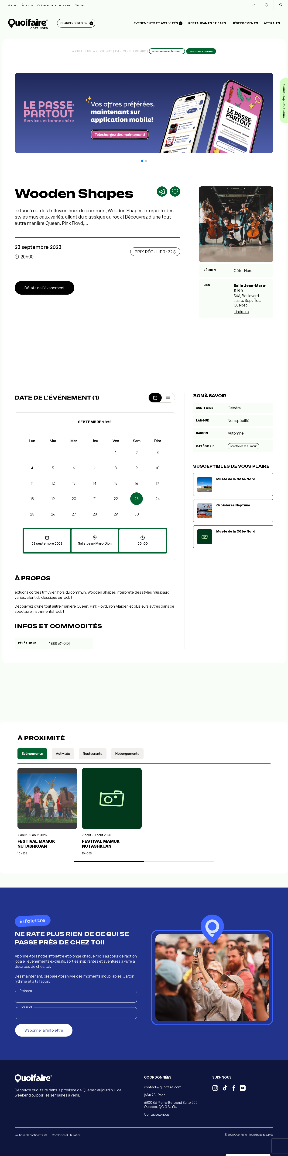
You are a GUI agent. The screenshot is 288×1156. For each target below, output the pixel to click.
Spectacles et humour (243, 446)
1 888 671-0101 (59, 643)
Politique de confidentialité (31, 1135)
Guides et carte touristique (54, 5)
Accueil (12, 5)
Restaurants (92, 754)
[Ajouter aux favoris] (175, 191)
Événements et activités (130, 51)
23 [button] (136, 498)
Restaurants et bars (207, 23)
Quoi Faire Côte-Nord (99, 51)
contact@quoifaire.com (162, 1087)
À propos (27, 5)
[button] (142, 161)
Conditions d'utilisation (66, 1135)
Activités (63, 754)
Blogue (79, 5)
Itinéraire (241, 311)
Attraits (272, 23)
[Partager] (162, 191)
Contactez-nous (157, 1114)
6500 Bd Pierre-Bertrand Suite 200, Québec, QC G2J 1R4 (171, 1104)
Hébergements (245, 23)
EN (254, 5)
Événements (32, 754)
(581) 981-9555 (154, 1095)
